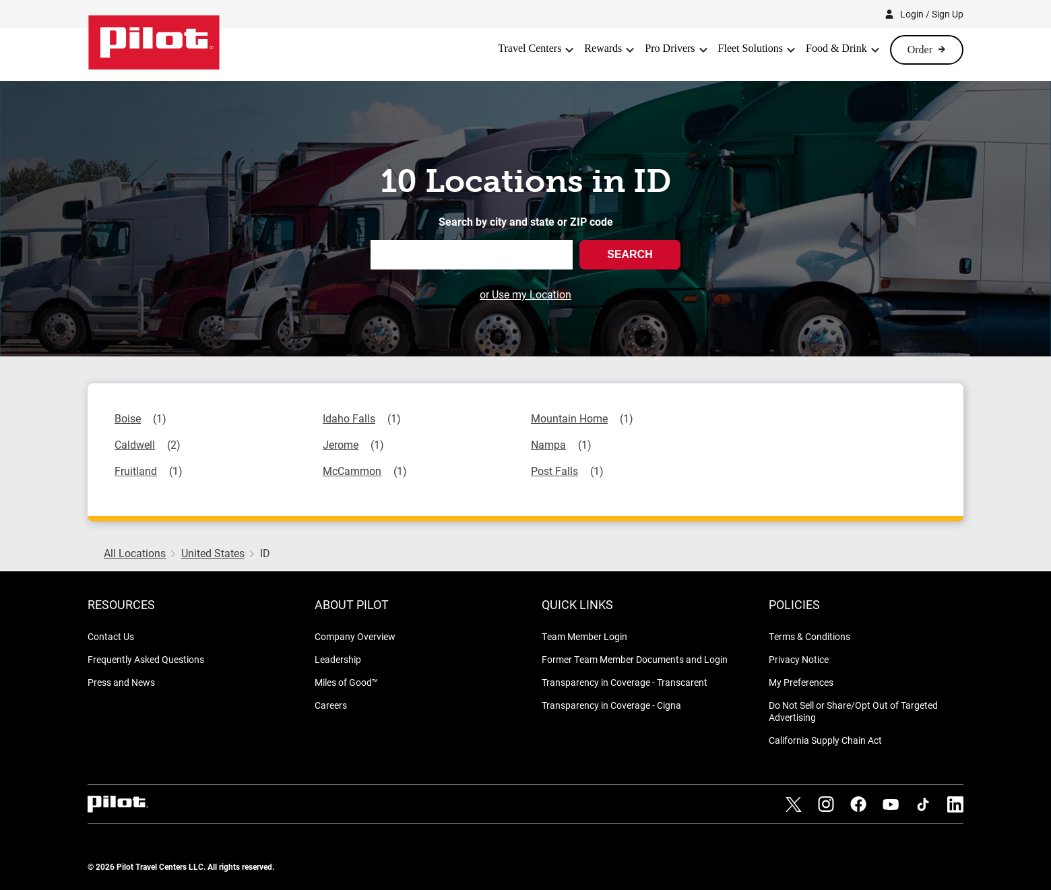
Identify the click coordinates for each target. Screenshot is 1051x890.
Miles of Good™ (346, 682)
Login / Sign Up (931, 13)
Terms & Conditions (809, 636)
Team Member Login (584, 636)
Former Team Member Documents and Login (635, 659)
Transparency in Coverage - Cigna (611, 705)
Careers (331, 705)
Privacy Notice (799, 659)
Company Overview (355, 636)
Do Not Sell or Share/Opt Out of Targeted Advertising (853, 711)
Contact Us (111, 636)
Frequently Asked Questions (146, 659)
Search (630, 254)
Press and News (121, 682)
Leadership (338, 659)
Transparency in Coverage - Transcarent (624, 682)
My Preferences (801, 682)
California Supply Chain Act (825, 740)
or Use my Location (525, 294)
